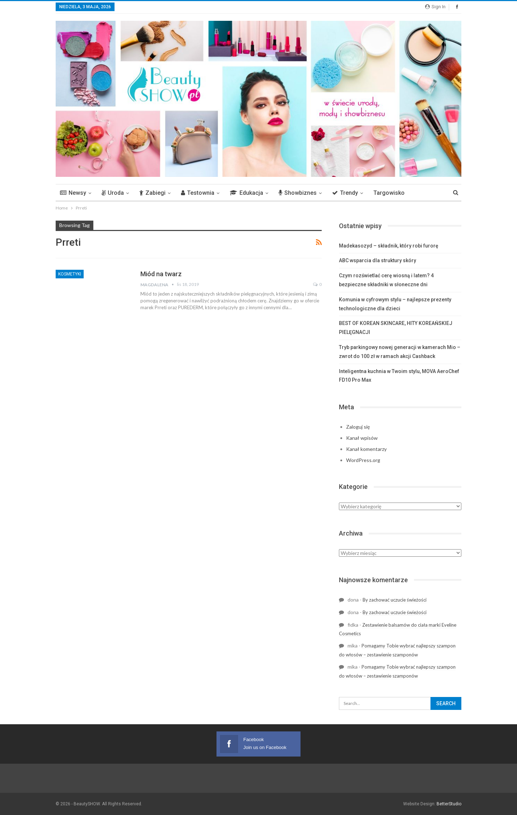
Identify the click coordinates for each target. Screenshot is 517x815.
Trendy (345, 192)
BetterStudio (449, 803)
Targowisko (389, 192)
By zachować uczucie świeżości (395, 600)
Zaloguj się (358, 427)
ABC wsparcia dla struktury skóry (377, 260)
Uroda (113, 192)
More (422, 192)
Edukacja (246, 192)
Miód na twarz (161, 274)
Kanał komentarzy (366, 449)
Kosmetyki (69, 274)
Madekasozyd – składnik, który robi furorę (388, 246)
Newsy (73, 192)
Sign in (435, 6)
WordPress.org (363, 460)
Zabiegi (152, 192)
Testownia (197, 192)
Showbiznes (298, 192)
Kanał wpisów (362, 438)
